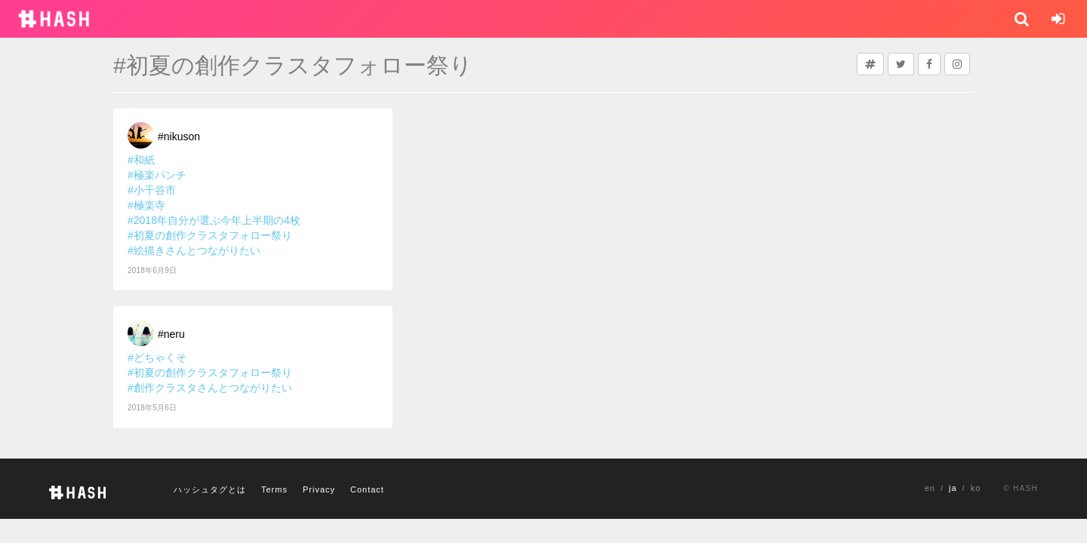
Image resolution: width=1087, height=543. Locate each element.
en (930, 487)
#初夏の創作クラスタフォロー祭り (210, 235)
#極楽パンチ (157, 175)
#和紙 (141, 160)
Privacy (319, 489)
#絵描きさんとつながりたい (194, 250)
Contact (367, 489)
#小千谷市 (152, 190)
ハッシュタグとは (210, 489)
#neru (171, 334)
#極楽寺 (146, 205)
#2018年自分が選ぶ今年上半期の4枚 (214, 220)
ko (976, 487)
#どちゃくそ (157, 357)
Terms (274, 489)
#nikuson (179, 136)
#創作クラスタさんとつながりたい (210, 388)
